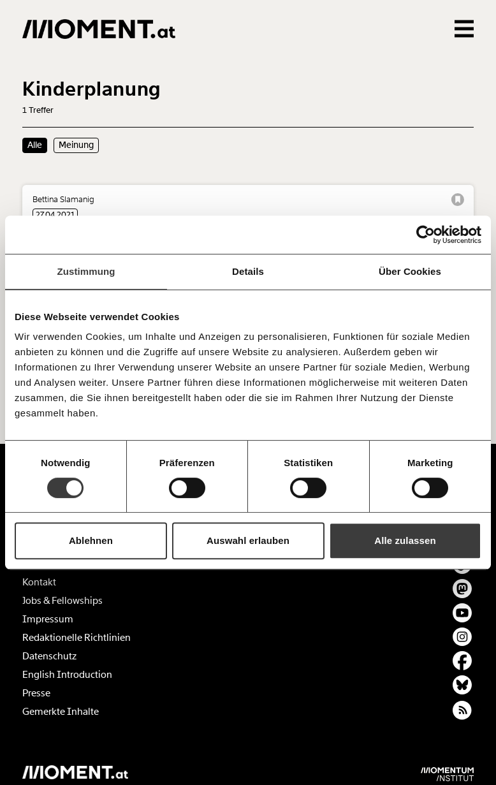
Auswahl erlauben (248, 540)
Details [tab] (248, 271)
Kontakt (39, 582)
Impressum (47, 619)
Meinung (76, 144)
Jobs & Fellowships (62, 600)
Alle (34, 144)
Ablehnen (91, 540)
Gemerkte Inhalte (60, 711)
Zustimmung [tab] (86, 271)
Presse (36, 693)
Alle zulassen (404, 540)
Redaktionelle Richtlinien (76, 637)
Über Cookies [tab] (410, 271)
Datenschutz (49, 656)
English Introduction (67, 674)
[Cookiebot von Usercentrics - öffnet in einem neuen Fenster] (425, 234)
